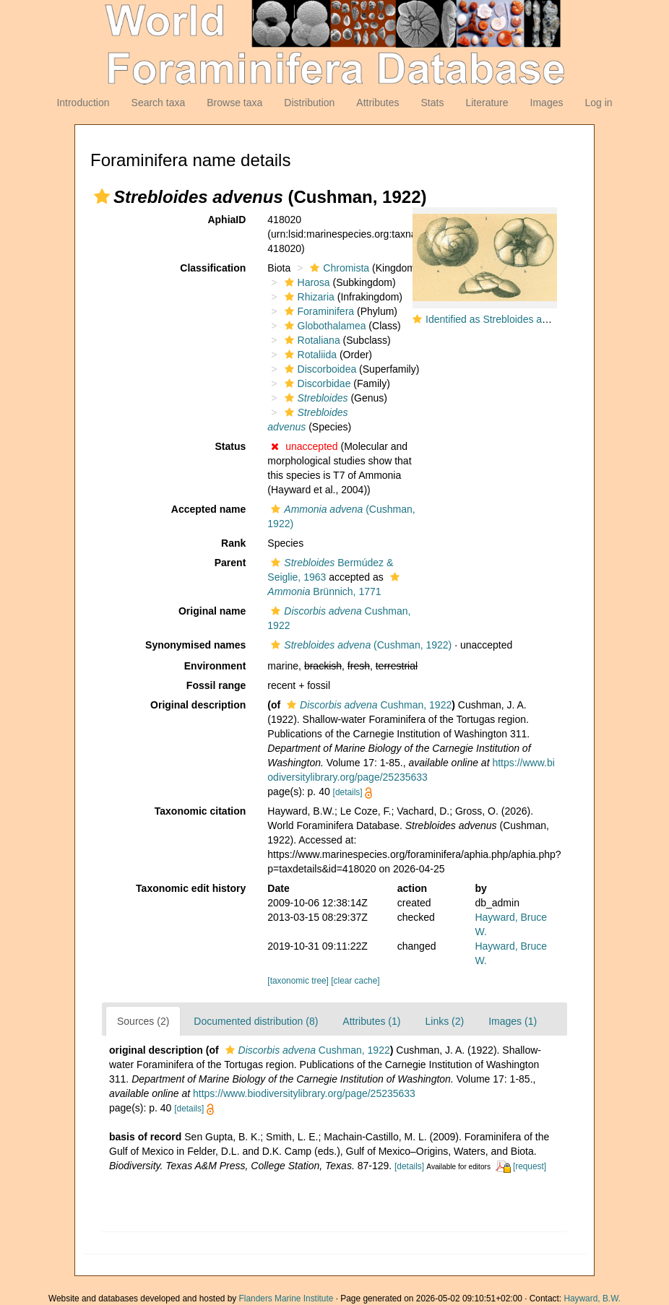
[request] (529, 1166)
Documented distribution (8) (256, 1021)
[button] (101, 196)
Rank (233, 543)
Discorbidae (316, 383)
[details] (348, 792)
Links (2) (444, 1021)
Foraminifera (318, 311)
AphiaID (226, 219)
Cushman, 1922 (367, 705)
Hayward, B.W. (592, 1298)
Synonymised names (195, 645)
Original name (212, 611)
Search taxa (158, 102)
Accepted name (208, 509)
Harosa (305, 282)
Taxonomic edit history (191, 888)
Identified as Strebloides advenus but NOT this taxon (544, 319)
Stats (432, 102)
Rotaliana (310, 340)
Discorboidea (319, 369)
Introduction (82, 102)
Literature (486, 102)
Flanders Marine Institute (286, 1298)
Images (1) (512, 1021)
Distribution (309, 102)
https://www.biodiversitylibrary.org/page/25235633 (304, 1093)
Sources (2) (143, 1021)
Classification (213, 268)
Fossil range (216, 685)
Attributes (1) (371, 1021)
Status (230, 446)
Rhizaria (307, 297)
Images (547, 102)
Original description (198, 705)
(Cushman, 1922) (359, 645)
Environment (215, 666)
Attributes (377, 102)
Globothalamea (323, 325)
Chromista (337, 268)
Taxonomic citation (200, 811)
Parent (230, 562)
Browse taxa (234, 102)
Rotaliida (309, 354)
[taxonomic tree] (298, 981)
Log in (598, 102)
